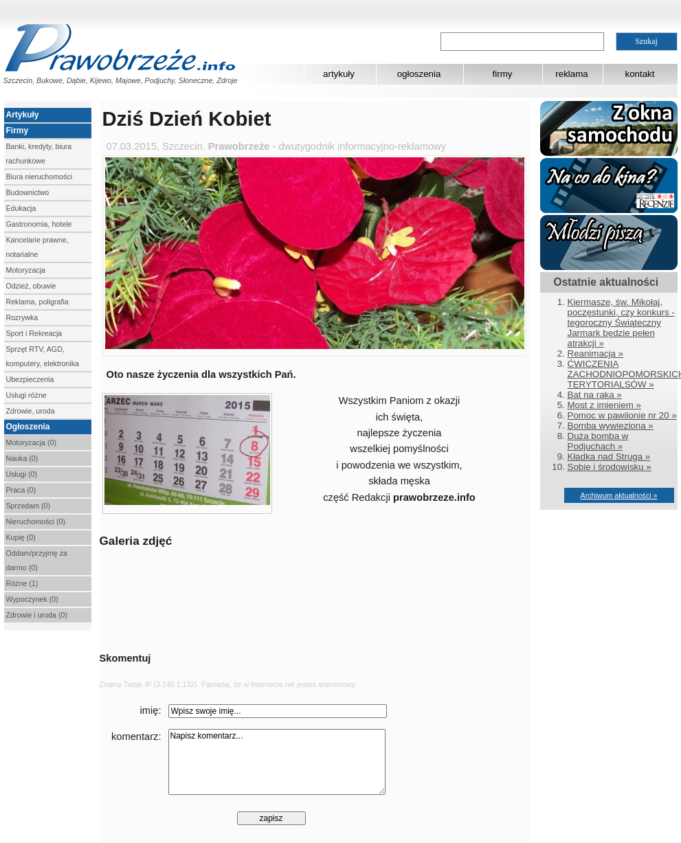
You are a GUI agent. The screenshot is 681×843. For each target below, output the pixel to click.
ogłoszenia (419, 74)
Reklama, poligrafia (37, 301)
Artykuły (22, 115)
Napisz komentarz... (277, 762)
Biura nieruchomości (39, 176)
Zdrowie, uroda (30, 411)
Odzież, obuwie (31, 286)
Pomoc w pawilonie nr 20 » (622, 415)
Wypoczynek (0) (32, 599)
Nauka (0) (22, 458)
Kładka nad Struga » (609, 456)
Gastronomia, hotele (39, 224)
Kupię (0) (21, 537)
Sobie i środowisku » (609, 467)
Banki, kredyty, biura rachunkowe (39, 153)
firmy (503, 74)
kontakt (640, 74)
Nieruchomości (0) (35, 521)
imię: (150, 710)
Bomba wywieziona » (611, 425)
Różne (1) (22, 583)
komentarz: (136, 736)
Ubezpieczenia (30, 379)
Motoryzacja (25, 270)
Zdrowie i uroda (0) (36, 615)
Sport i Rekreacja (34, 333)
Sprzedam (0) (28, 506)
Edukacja (21, 208)
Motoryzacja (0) (31, 442)
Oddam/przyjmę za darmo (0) (36, 560)
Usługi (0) (22, 474)
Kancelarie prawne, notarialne (37, 247)
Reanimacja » (596, 353)
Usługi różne (26, 395)
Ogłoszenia (28, 426)
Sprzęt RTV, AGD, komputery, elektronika (42, 356)
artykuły (339, 74)
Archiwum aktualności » (619, 495)
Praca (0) (21, 490)
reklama (571, 74)
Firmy (17, 130)
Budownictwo (27, 192)
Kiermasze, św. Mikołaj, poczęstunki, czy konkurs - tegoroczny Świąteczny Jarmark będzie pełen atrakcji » (621, 322)
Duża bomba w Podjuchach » (598, 441)
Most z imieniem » (604, 405)
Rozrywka (22, 317)
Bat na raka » (595, 395)
